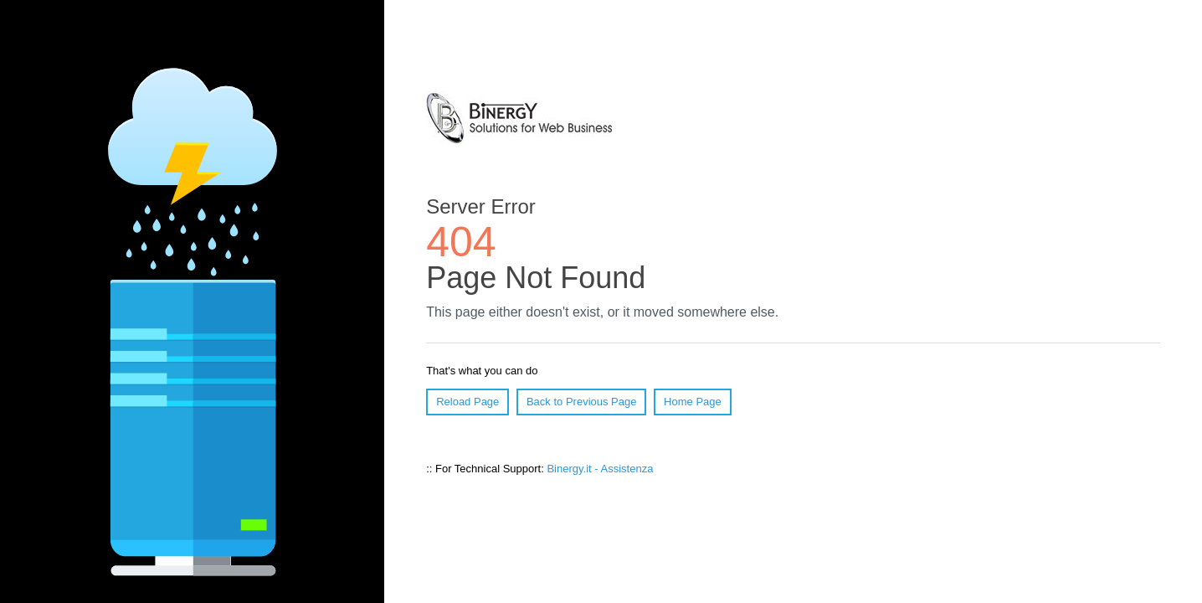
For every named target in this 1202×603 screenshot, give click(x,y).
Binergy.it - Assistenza (600, 468)
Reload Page (467, 401)
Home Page (693, 401)
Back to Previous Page (582, 401)
